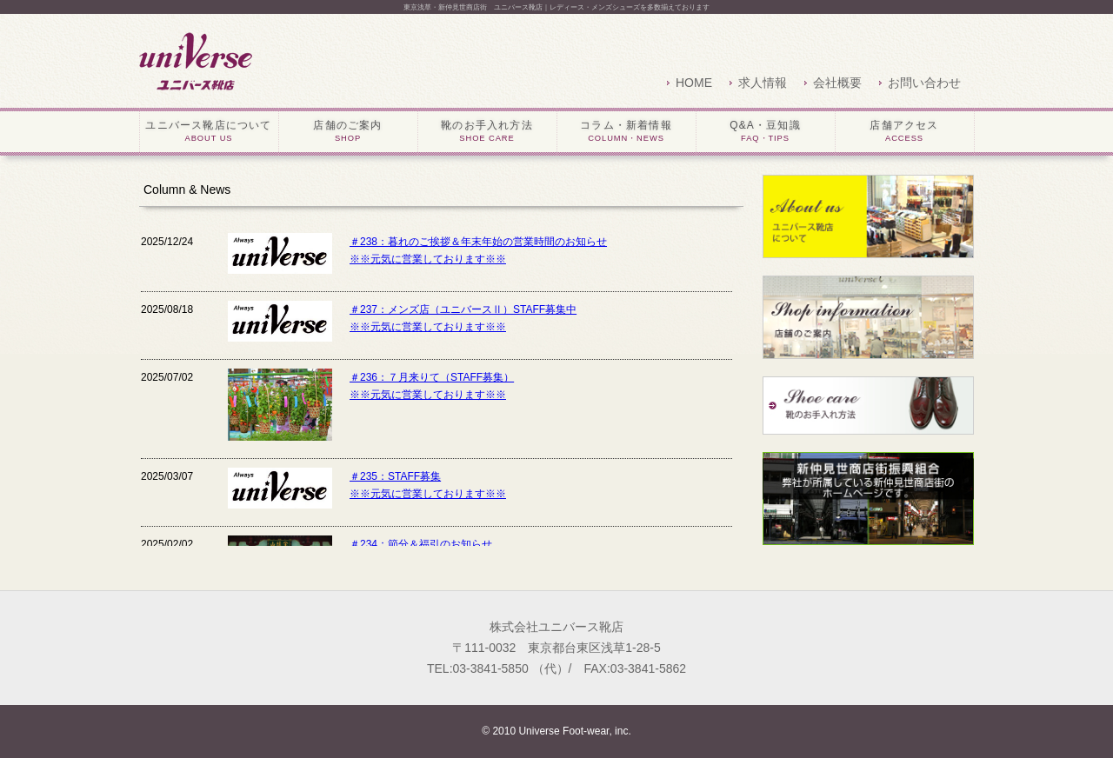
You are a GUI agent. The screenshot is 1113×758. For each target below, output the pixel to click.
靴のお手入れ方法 (487, 132)
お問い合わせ (924, 83)
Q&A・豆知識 (765, 132)
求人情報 (762, 83)
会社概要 (837, 83)
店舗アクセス (905, 132)
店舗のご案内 (348, 132)
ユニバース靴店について (209, 132)
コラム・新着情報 (626, 132)
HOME (694, 83)
